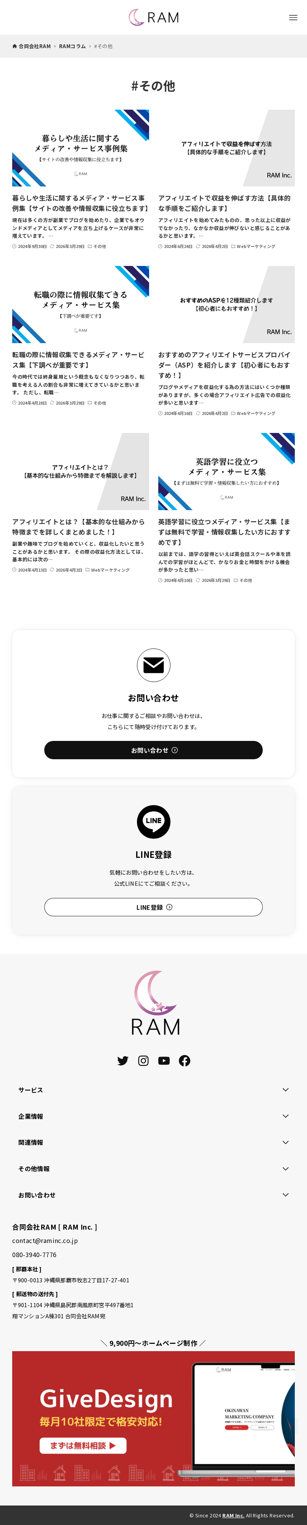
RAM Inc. (233, 1515)
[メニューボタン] (293, 17)
